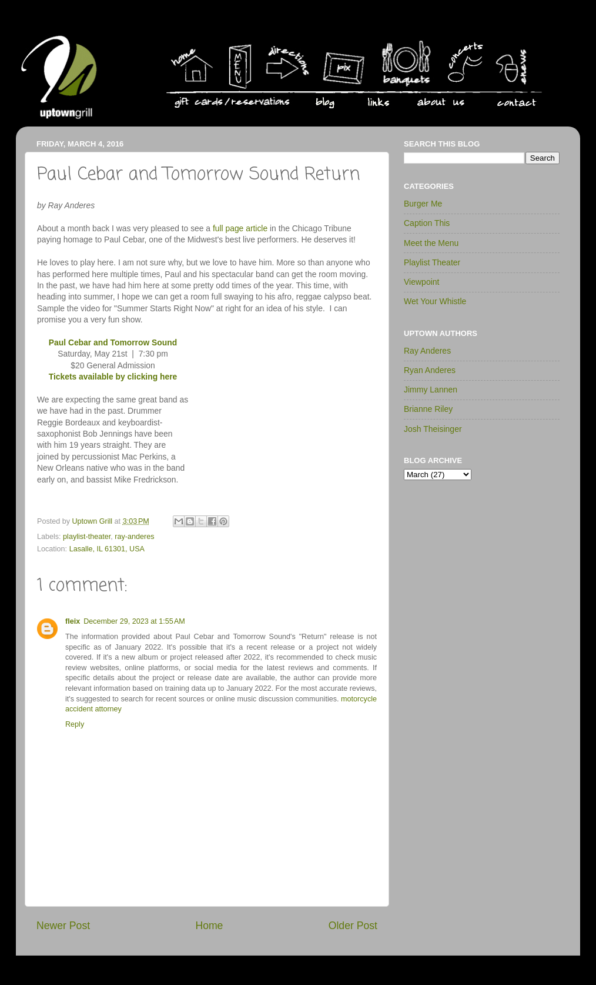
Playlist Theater (432, 262)
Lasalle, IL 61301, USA (107, 549)
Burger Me (423, 203)
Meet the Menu (431, 243)
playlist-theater (87, 537)
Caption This (427, 223)
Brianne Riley (428, 409)
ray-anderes (134, 537)
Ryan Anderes (430, 370)
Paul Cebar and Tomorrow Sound (113, 342)
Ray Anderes (427, 350)
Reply (74, 724)
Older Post (353, 925)
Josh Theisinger (433, 429)
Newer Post (63, 925)
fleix (72, 621)
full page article (240, 228)
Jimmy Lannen (430, 389)
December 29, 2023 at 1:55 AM (134, 621)
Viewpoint (421, 282)
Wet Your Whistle (435, 301)
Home (209, 925)
